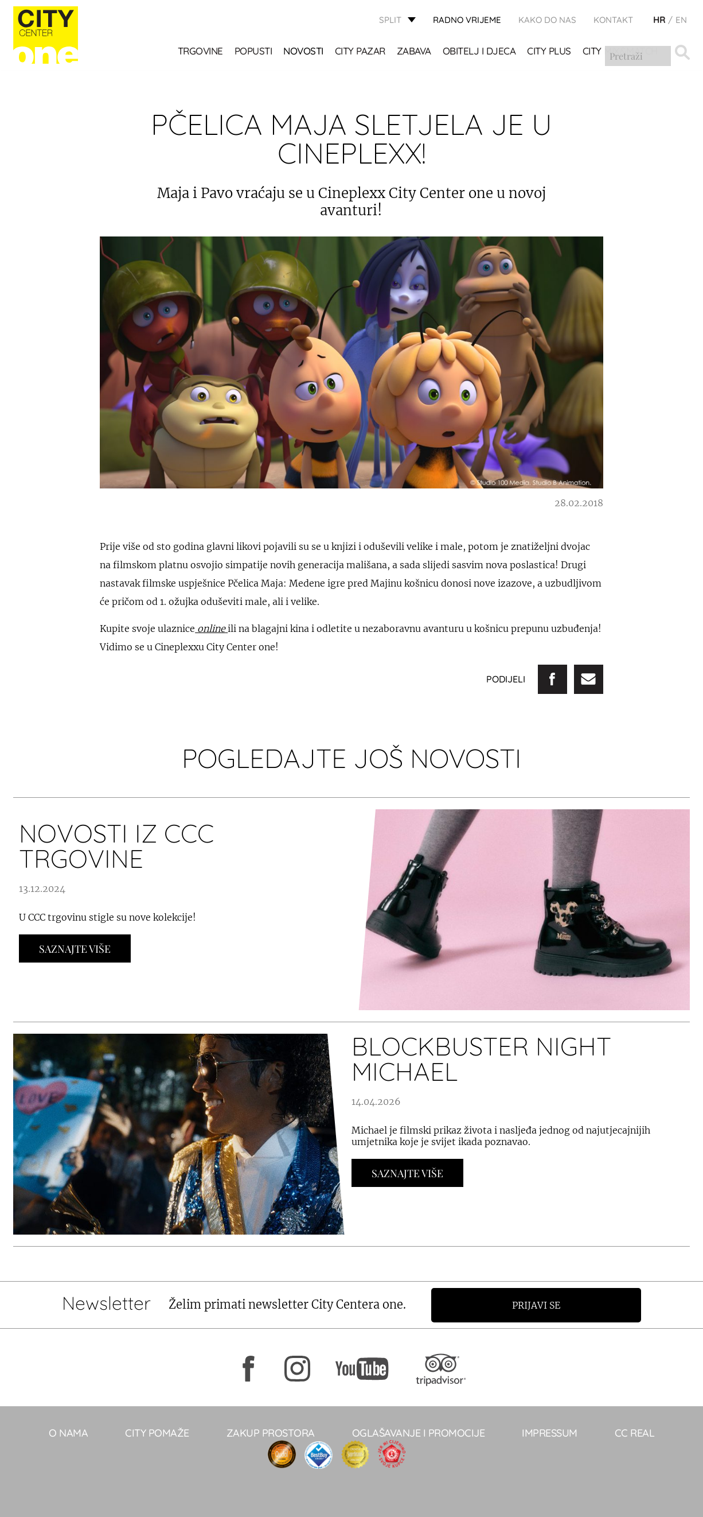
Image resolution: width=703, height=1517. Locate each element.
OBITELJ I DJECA (479, 52)
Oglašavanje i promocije (418, 1432)
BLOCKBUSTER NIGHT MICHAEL (481, 1058)
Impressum (549, 1432)
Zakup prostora (270, 1432)
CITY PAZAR (360, 52)
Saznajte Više (75, 949)
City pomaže (157, 1432)
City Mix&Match (620, 52)
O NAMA (68, 1432)
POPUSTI (253, 52)
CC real (635, 1432)
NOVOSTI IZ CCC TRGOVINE (116, 845)
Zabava (414, 52)
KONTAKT (613, 20)
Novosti (304, 52)
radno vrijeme (467, 20)
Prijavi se (539, 1304)
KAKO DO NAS (547, 20)
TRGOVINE (200, 52)
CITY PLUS (550, 52)
